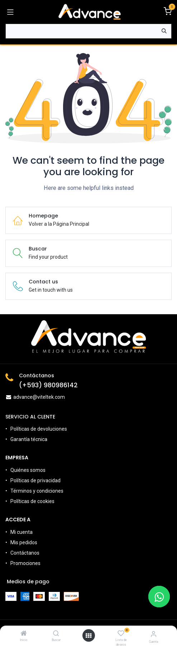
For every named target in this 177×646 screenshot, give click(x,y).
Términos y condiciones (36, 491)
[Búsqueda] (164, 31)
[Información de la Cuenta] (153, 634)
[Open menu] (88, 635)
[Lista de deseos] (121, 633)
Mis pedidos (23, 542)
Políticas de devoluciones (39, 429)
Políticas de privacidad (35, 480)
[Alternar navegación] (10, 12)
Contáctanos (24, 553)
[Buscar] (56, 634)
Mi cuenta (21, 532)
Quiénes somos (28, 470)
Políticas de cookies (32, 501)
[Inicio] (23, 634)
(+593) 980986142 (48, 385)
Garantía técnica (28, 439)
